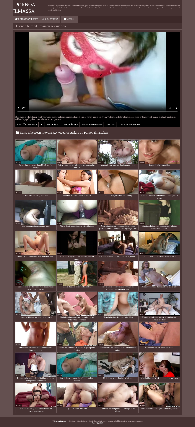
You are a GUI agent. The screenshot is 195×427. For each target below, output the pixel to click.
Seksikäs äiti (53, 124)
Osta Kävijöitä (97, 423)
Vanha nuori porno (91, 124)
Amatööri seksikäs (27, 124)
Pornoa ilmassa (60, 421)
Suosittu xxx (50, 19)
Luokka (69, 19)
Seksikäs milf (71, 124)
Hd (41, 124)
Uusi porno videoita (26, 19)
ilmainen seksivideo (129, 124)
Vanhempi (110, 124)
